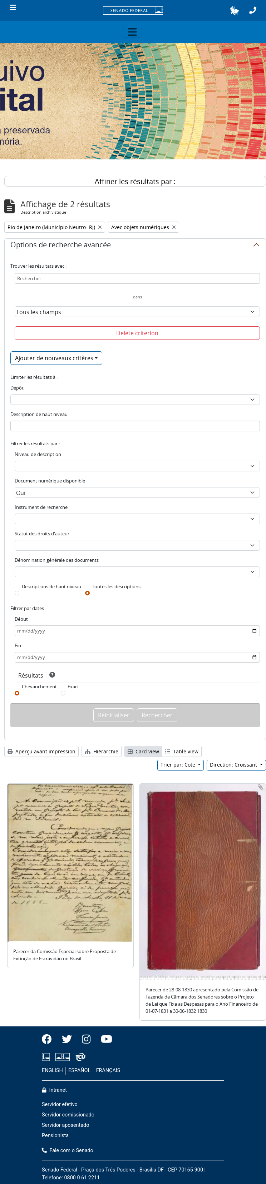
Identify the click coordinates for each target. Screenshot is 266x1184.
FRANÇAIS (108, 1070)
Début (21, 619)
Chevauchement (39, 686)
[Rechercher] (137, 278)
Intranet (54, 1090)
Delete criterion (137, 333)
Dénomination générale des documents (57, 560)
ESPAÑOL (79, 1070)
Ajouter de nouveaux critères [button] (54, 358)
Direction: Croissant (234, 764)
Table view (181, 751)
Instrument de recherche (41, 507)
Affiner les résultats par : (135, 181)
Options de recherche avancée (60, 245)
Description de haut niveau (39, 414)
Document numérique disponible (50, 480)
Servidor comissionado (68, 1115)
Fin (18, 645)
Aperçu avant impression (41, 751)
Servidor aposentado (65, 1125)
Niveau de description (38, 454)
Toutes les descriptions (116, 586)
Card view (143, 751)
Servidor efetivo (60, 1104)
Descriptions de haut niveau (51, 586)
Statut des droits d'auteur (42, 533)
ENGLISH (52, 1070)
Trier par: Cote (179, 764)
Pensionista (55, 1136)
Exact (73, 686)
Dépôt (17, 388)
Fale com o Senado (67, 1151)
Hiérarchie (101, 751)
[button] (234, 10)
